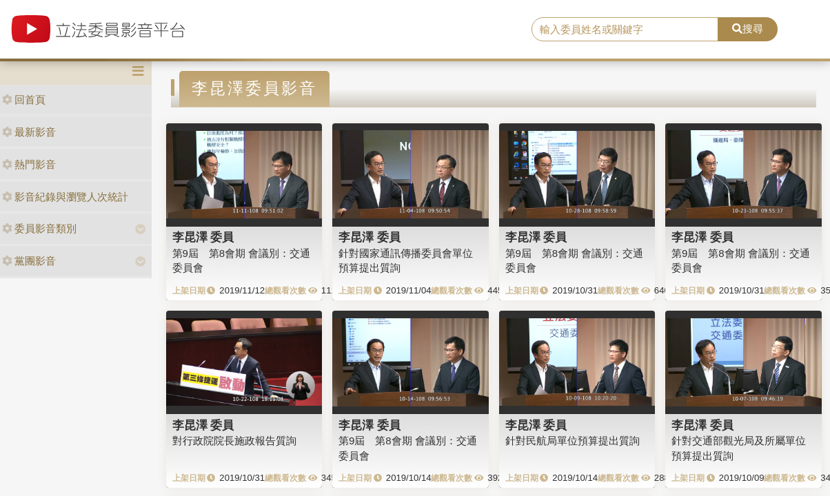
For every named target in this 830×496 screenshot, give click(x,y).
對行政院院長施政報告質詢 (234, 440)
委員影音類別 (39, 228)
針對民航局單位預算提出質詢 (572, 440)
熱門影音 (29, 164)
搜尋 (747, 28)
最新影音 (29, 132)
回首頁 (23, 99)
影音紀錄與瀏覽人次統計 (65, 197)
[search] (625, 29)
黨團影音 (29, 261)
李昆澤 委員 (203, 237)
